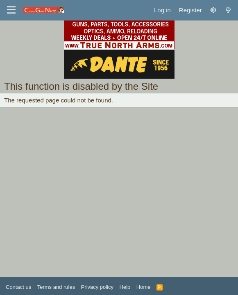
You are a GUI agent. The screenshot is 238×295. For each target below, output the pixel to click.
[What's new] (228, 10)
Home (143, 287)
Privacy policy (97, 287)
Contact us (18, 287)
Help (125, 287)
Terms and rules (56, 287)
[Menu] (11, 10)
